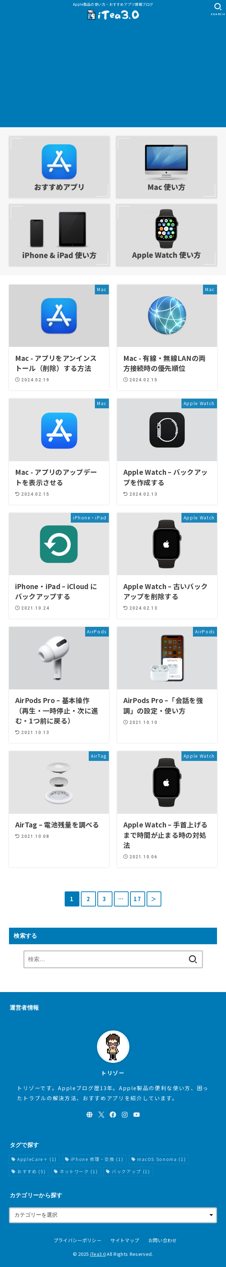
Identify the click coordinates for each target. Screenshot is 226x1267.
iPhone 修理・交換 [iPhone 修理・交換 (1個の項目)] (97, 1159)
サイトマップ (124, 1240)
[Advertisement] (113, 77)
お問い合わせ (162, 1240)
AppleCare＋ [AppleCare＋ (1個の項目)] (37, 1159)
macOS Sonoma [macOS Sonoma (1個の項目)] (161, 1159)
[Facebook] (113, 1114)
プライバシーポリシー (77, 1240)
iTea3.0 (98, 1253)
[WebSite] (89, 1114)
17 (137, 899)
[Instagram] (124, 1114)
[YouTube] (136, 1114)
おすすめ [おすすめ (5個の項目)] (31, 1171)
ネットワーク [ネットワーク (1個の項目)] (79, 1171)
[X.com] (101, 1114)
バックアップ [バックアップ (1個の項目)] (131, 1171)
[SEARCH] (218, 9)
